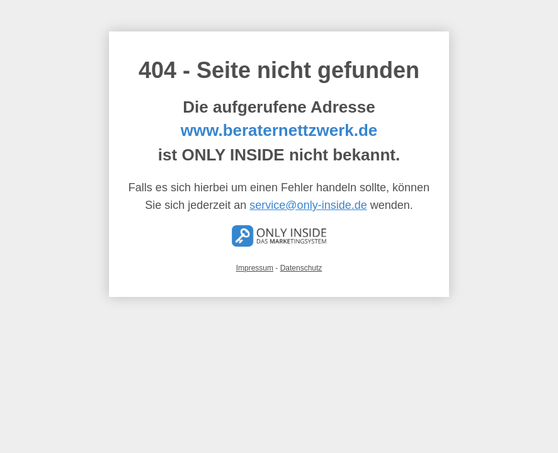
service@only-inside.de (308, 205)
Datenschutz (301, 268)
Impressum (254, 268)
